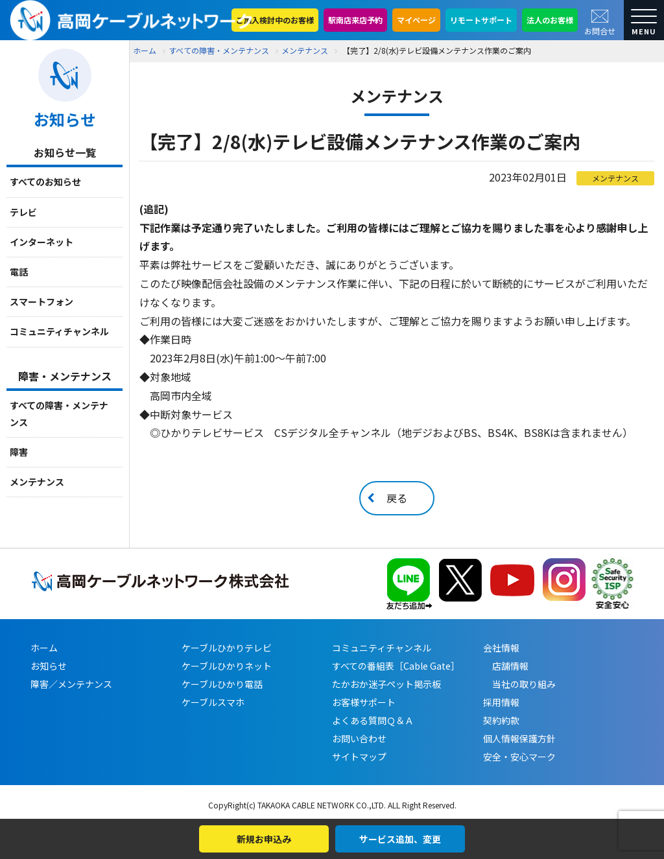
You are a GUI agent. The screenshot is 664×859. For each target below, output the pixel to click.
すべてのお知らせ (45, 181)
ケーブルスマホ (213, 702)
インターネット (41, 241)
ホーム (144, 50)
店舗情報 (505, 665)
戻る (396, 498)
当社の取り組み (519, 683)
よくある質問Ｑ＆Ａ (373, 720)
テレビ (23, 212)
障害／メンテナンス (71, 683)
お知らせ (48, 665)
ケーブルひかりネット (227, 665)
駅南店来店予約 (355, 19)
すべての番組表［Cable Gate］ (396, 665)
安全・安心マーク (519, 756)
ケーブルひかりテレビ (227, 647)
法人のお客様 (550, 19)
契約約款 (501, 720)
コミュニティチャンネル (59, 331)
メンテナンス (37, 481)
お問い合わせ (359, 738)
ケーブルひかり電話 (222, 683)
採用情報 (501, 702)
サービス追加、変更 (400, 838)
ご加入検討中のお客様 (275, 19)
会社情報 (501, 647)
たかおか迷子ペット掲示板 (386, 683)
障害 (19, 451)
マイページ (416, 19)
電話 (19, 271)
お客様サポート (364, 702)
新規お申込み (264, 838)
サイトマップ (359, 756)
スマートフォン (41, 301)
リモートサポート (481, 19)
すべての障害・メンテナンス (59, 413)
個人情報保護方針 (519, 738)
